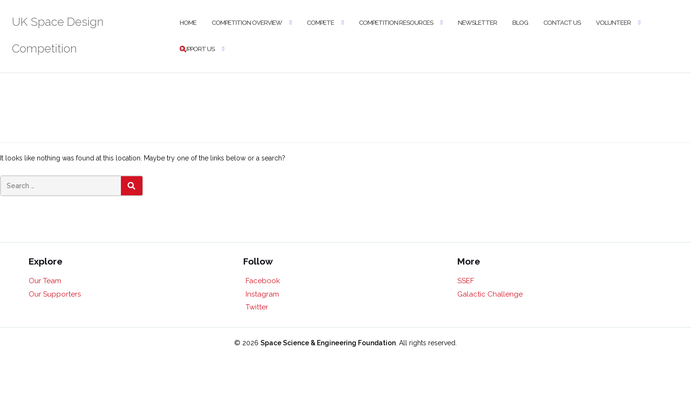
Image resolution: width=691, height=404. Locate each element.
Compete (320, 22)
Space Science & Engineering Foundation (328, 343)
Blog (520, 22)
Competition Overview (247, 22)
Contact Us (562, 22)
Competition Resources (396, 22)
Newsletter (477, 22)
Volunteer (613, 22)
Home (188, 22)
